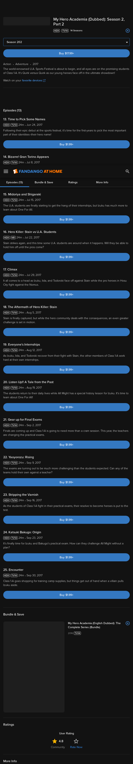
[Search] (127, 6)
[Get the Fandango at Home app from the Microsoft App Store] (91, 655)
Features (13, 697)
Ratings (73, 17)
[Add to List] (128, 527)
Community (58, 582)
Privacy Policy (21, 728)
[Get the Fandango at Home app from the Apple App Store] (43, 655)
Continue (81, 757)
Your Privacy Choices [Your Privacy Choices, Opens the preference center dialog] (51, 757)
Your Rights (29, 732)
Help (10, 706)
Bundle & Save (44, 17)
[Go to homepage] (37, 6)
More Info (102, 17)
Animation (61, 605)
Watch (11, 680)
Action (18, 605)
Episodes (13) (14, 17)
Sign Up (67, 668)
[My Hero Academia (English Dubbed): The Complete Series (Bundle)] (75, 527)
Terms (77, 724)
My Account (15, 689)
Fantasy (46, 605)
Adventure (31, 605)
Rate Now (76, 582)
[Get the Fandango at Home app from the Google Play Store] (67, 655)
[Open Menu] (6, 6)
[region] (66, 741)
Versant (33, 724)
